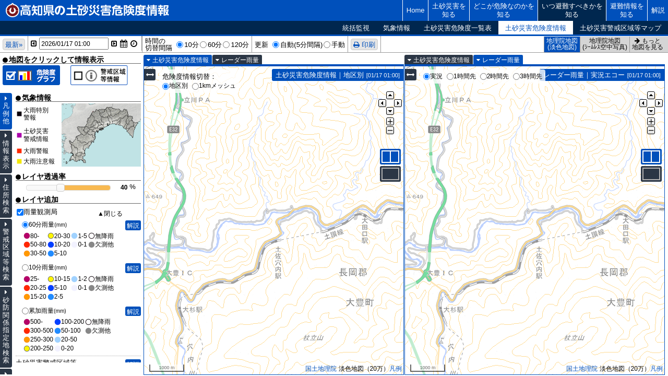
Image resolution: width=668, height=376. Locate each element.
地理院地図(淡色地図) (562, 44)
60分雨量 (44, 224)
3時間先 (527, 76)
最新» (13, 45)
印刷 (368, 45)
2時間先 (494, 76)
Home (416, 10)
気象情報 (396, 28)
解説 (658, 10)
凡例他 (6, 113)
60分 (215, 45)
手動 (338, 45)
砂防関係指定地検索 (6, 330)
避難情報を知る (627, 10)
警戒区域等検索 (6, 254)
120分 (240, 45)
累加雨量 (44, 310)
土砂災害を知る (449, 10)
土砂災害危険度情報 (535, 28)
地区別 (175, 85)
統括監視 (355, 28)
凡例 (395, 368)
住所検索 (6, 198)
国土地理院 (321, 368)
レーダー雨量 (240, 60)
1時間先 (461, 76)
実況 (433, 76)
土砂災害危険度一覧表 (458, 28)
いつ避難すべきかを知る (572, 10)
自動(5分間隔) (301, 45)
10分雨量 (44, 267)
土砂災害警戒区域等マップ (620, 28)
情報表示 (6, 154)
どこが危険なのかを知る (503, 10)
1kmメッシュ (214, 85)
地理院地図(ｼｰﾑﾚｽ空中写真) (604, 44)
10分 (191, 45)
